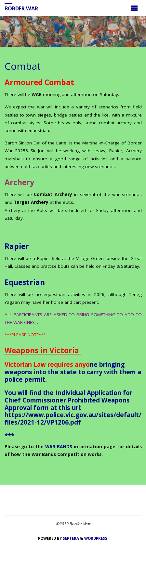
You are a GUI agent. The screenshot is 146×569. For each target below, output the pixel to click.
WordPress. (96, 538)
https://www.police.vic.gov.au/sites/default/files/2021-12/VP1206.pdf (73, 419)
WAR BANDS (58, 447)
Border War (21, 8)
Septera (70, 538)
